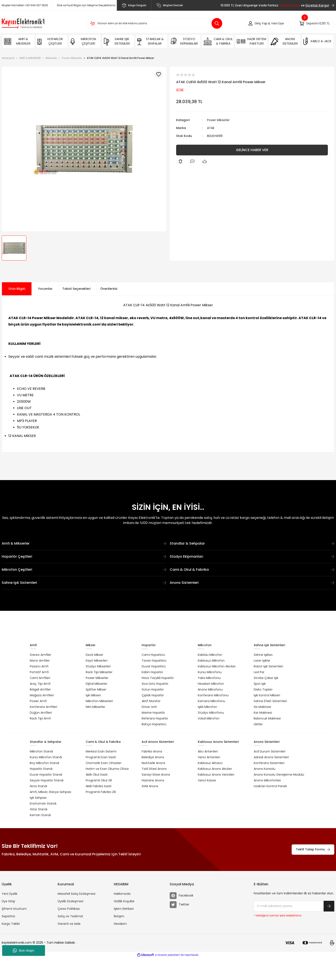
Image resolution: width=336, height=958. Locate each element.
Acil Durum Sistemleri (269, 751)
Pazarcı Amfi (39, 666)
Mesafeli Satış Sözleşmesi (76, 894)
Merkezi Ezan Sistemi (101, 751)
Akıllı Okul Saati (97, 774)
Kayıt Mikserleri (96, 660)
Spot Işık (260, 684)
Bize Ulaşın (23, 950)
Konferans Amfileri (43, 707)
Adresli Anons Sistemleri (271, 757)
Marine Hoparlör (153, 712)
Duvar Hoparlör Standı (46, 774)
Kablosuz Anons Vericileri (216, 774)
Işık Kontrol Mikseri (267, 695)
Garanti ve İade (69, 924)
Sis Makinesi (262, 707)
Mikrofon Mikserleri (99, 701)
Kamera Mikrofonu (211, 701)
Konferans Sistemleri (269, 763)
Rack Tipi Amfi (40, 718)
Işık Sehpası (38, 798)
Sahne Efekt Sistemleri (270, 701)
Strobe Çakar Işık (266, 678)
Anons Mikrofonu (210, 689)
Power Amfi (38, 701)
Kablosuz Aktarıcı (210, 763)
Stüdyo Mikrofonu (211, 712)
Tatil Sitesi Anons (154, 769)
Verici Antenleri (209, 757)
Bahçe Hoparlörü (154, 724)
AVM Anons (150, 786)
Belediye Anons (153, 757)
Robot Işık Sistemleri (268, 666)
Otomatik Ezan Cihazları (103, 763)
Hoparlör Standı (41, 769)
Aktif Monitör (151, 701)
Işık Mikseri (93, 695)
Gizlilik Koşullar (124, 901)
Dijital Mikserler (96, 684)
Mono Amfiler (40, 660)
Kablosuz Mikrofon (211, 660)
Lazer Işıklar (262, 660)
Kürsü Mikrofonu (210, 672)
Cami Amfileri (40, 678)
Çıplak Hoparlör (153, 695)
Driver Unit (149, 707)
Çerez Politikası (69, 909)
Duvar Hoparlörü (154, 666)
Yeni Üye (277, 23)
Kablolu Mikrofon (210, 655)
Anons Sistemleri (252, 582)
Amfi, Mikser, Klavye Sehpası (50, 792)
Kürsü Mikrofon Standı (46, 757)
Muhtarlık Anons (153, 763)
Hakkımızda (122, 894)
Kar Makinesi (263, 712)
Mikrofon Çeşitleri (84, 569)
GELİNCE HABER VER (252, 149)
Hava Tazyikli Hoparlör (158, 678)
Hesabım (120, 924)
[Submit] (329, 906)
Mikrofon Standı (41, 751)
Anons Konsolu (264, 769)
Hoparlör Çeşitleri (84, 556)
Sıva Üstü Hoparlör (155, 684)
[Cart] (314, 23)
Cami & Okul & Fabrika (252, 569)
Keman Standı (40, 815)
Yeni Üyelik (9, 894)
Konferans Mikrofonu (213, 695)
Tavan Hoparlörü (154, 660)
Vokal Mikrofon (208, 718)
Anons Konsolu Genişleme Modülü (279, 774)
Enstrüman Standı (43, 803)
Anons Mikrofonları (267, 780)
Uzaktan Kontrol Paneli (270, 786)
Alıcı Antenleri (208, 751)
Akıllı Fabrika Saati (98, 786)
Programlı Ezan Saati (101, 757)
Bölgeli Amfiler (40, 689)
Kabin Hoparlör (152, 672)
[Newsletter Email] (294, 906)
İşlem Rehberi (124, 909)
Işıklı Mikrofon (207, 707)
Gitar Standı (38, 809)
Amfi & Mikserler (84, 543)
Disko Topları (263, 689)
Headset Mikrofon (211, 684)
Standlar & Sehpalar (252, 543)
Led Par (259, 672)
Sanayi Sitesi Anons (156, 774)
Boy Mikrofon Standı (44, 763)
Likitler (258, 724)
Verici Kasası (207, 780)
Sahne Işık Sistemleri (84, 582)
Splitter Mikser (96, 689)
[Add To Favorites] (158, 74)
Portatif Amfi (39, 672)
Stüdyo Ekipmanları (252, 556)
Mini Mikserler (95, 707)
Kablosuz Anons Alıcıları (215, 769)
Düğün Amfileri (41, 712)
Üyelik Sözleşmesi (70, 901)
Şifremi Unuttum (14, 909)
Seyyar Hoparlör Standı (46, 780)
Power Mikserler (218, 120)
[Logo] (23, 23)
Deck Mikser (94, 655)
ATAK (210, 128)
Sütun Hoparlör (153, 689)
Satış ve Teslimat (70, 916)
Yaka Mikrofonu (209, 678)
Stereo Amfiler (40, 655)
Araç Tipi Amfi (40, 684)
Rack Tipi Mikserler (99, 672)
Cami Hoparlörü (153, 655)
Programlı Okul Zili (99, 780)
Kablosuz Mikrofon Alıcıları (217, 666)
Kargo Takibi (11, 924)
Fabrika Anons (152, 751)
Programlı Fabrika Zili (101, 792)
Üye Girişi (8, 901)
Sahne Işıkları (263, 655)
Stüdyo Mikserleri (98, 666)
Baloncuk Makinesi (267, 718)
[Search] (154, 23)
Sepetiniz (8, 916)
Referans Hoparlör (155, 718)
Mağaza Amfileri (42, 695)
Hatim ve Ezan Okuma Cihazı (107, 769)
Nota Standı (38, 786)
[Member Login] (261, 23)
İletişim (119, 916)
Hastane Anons (153, 780)
